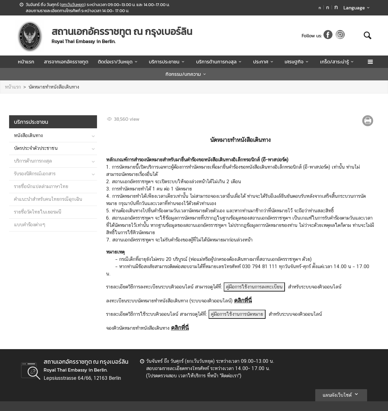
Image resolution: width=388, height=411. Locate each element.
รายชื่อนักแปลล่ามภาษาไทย (41, 186)
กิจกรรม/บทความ (187, 74)
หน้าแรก (26, 61)
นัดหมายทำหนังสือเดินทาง (53, 87)
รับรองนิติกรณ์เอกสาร (34, 174)
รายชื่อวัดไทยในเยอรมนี (37, 212)
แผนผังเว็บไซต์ (341, 394)
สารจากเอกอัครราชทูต (66, 61)
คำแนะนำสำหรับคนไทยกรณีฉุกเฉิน (48, 199)
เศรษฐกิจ (297, 61)
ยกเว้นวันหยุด (72, 5)
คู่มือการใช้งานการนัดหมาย (237, 314)
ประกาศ (264, 61)
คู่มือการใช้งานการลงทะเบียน (254, 287)
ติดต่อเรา (229, 376)
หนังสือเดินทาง (28, 135)
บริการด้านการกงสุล (219, 61)
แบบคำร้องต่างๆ (29, 224)
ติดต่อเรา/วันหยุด (118, 61)
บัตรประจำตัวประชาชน (36, 148)
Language (357, 7)
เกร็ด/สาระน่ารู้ (338, 61)
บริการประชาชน (167, 61)
